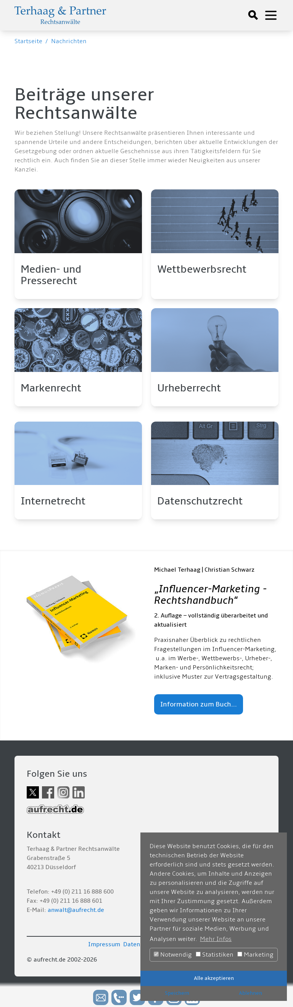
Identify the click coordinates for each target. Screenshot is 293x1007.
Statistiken (214, 955)
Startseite (28, 41)
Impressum (104, 944)
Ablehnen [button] (250, 993)
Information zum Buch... (198, 704)
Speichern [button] (177, 993)
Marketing (255, 955)
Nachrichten (69, 41)
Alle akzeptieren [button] (214, 978)
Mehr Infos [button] (216, 939)
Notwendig (173, 955)
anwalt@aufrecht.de (76, 910)
